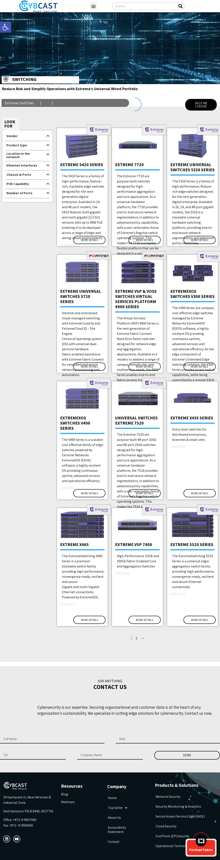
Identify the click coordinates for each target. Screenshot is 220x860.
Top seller (117, 808)
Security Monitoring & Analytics (178, 806)
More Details (89, 240)
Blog (64, 794)
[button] (93, 6)
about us (114, 817)
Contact (113, 841)
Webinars (68, 802)
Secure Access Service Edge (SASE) (180, 816)
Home (112, 798)
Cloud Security (166, 826)
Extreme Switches (20, 102)
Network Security (168, 796)
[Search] (180, 6)
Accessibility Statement (117, 829)
